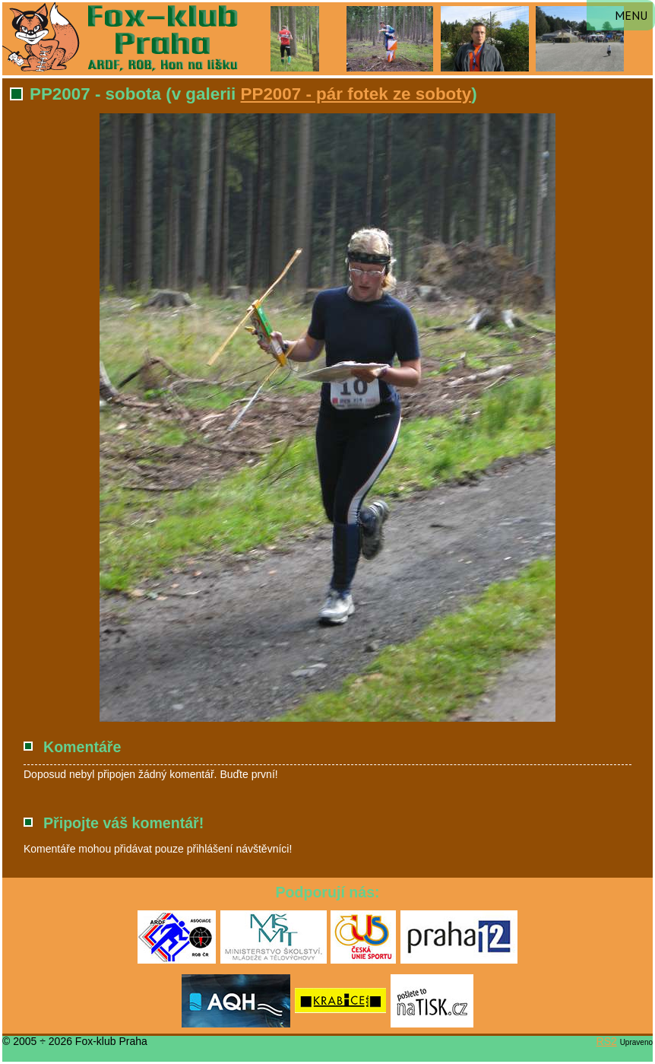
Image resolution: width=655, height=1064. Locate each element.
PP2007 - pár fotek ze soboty (356, 93)
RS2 (606, 1041)
